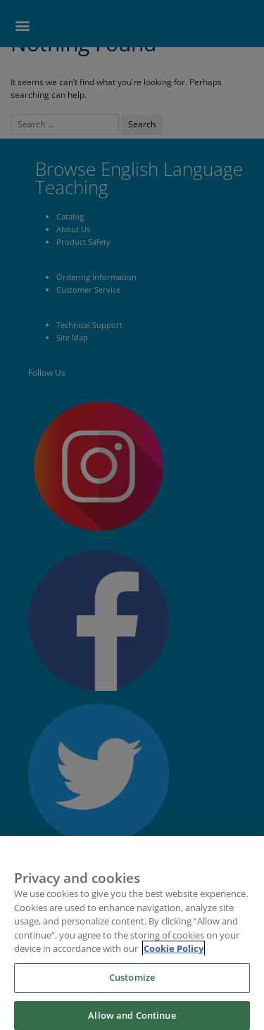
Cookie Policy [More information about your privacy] (173, 955)
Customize (132, 983)
